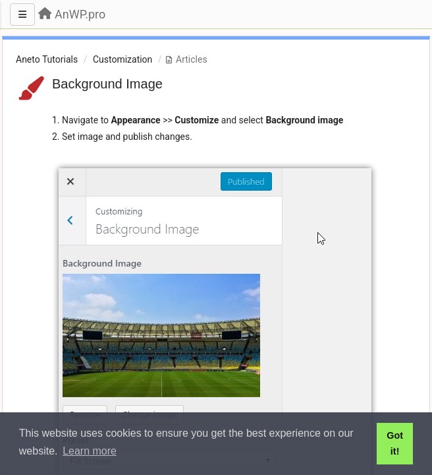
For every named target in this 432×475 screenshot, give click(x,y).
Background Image (107, 84)
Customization (122, 59)
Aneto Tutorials (47, 59)
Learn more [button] (90, 451)
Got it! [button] (395, 443)
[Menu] (22, 14)
